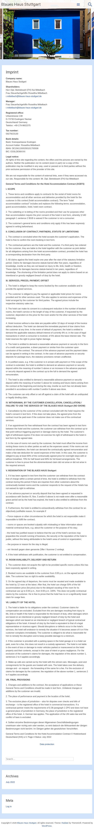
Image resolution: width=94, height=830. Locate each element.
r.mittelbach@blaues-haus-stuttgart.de (24, 96)
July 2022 (10, 782)
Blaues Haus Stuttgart (21, 4)
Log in (9, 806)
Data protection (47, 744)
